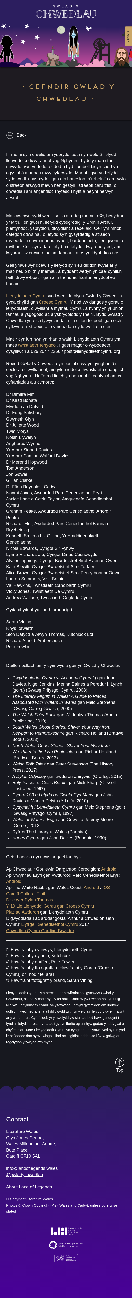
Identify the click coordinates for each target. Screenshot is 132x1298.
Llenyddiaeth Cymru (25, 295)
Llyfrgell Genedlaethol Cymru (49, 924)
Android (108, 869)
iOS (106, 887)
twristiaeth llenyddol (37, 345)
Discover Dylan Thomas (29, 900)
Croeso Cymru (53, 302)
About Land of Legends (29, 1187)
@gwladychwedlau (24, 1174)
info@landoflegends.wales (32, 1168)
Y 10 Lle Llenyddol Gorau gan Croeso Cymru (50, 906)
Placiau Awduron (22, 912)
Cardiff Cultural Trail (25, 893)
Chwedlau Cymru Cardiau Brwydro (40, 930)
